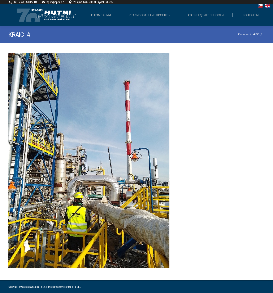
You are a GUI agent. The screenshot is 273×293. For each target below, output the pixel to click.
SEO (79, 287)
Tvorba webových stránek (61, 287)
